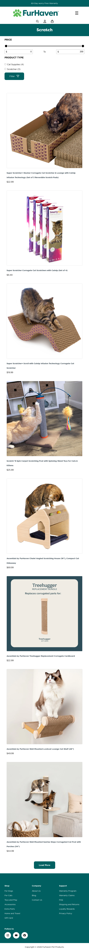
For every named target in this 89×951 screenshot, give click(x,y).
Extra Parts (10, 909)
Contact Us (37, 900)
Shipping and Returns (69, 904)
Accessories (10, 904)
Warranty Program (67, 891)
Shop (7, 886)
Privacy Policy (65, 913)
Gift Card (9, 918)
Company (36, 886)
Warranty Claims (66, 895)
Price (8, 39)
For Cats (8, 895)
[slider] (6, 46)
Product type (14, 57)
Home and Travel (12, 913)
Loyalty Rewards (67, 909)
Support (63, 886)
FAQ (61, 900)
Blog (34, 895)
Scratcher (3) (13, 69)
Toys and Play (11, 900)
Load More (44, 865)
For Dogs (9, 891)
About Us (36, 891)
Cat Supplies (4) (15, 64)
